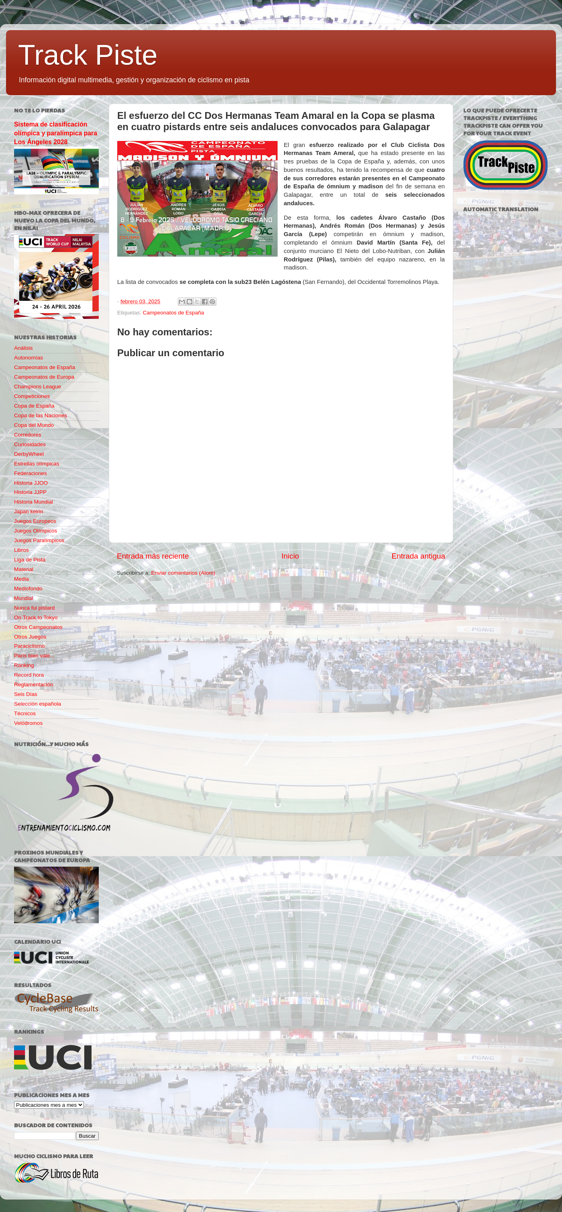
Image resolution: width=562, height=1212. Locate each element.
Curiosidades (30, 444)
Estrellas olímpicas (36, 464)
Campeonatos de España (173, 313)
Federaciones (30, 473)
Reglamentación (33, 684)
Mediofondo (28, 589)
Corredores (27, 435)
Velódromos (28, 723)
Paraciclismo (29, 646)
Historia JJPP (30, 492)
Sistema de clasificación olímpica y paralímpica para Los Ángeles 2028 (55, 133)
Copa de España (34, 406)
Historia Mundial (33, 502)
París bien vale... (34, 656)
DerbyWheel (29, 454)
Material (23, 569)
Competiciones (32, 396)
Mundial (23, 598)
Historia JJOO (31, 483)
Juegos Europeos (35, 521)
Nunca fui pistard (34, 608)
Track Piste (87, 55)
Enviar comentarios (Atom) (183, 573)
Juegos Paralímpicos (39, 540)
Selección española (37, 704)
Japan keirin (28, 511)
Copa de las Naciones (40, 415)
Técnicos (25, 713)
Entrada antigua (418, 556)
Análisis (23, 348)
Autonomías (28, 358)
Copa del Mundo (34, 425)
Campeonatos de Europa (44, 377)
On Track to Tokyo (36, 617)
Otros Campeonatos (38, 627)
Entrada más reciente (153, 556)
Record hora (29, 675)
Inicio (290, 556)
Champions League (37, 387)
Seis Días (25, 694)
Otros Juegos (30, 637)
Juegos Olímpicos (35, 531)
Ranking (24, 665)
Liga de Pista (29, 560)
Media (21, 579)
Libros (21, 550)
